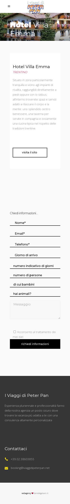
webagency (26, 493)
